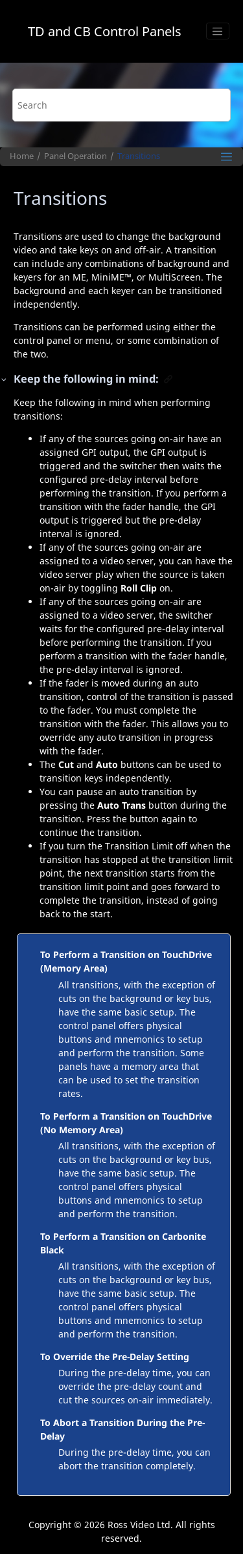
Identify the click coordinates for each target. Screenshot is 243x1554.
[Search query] (121, 105)
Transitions (138, 156)
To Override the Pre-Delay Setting (114, 1356)
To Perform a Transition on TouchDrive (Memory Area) (126, 961)
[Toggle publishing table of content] (226, 157)
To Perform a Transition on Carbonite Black (123, 1243)
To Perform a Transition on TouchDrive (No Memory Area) (126, 1123)
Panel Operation (75, 156)
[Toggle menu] (217, 31)
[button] (4, 379)
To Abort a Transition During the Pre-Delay (122, 1429)
